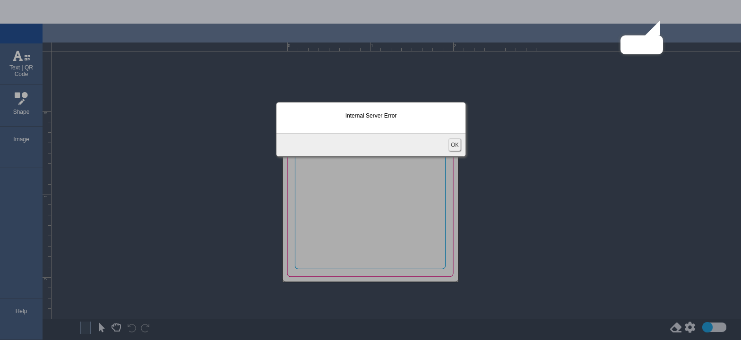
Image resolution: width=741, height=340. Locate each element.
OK (454, 145)
